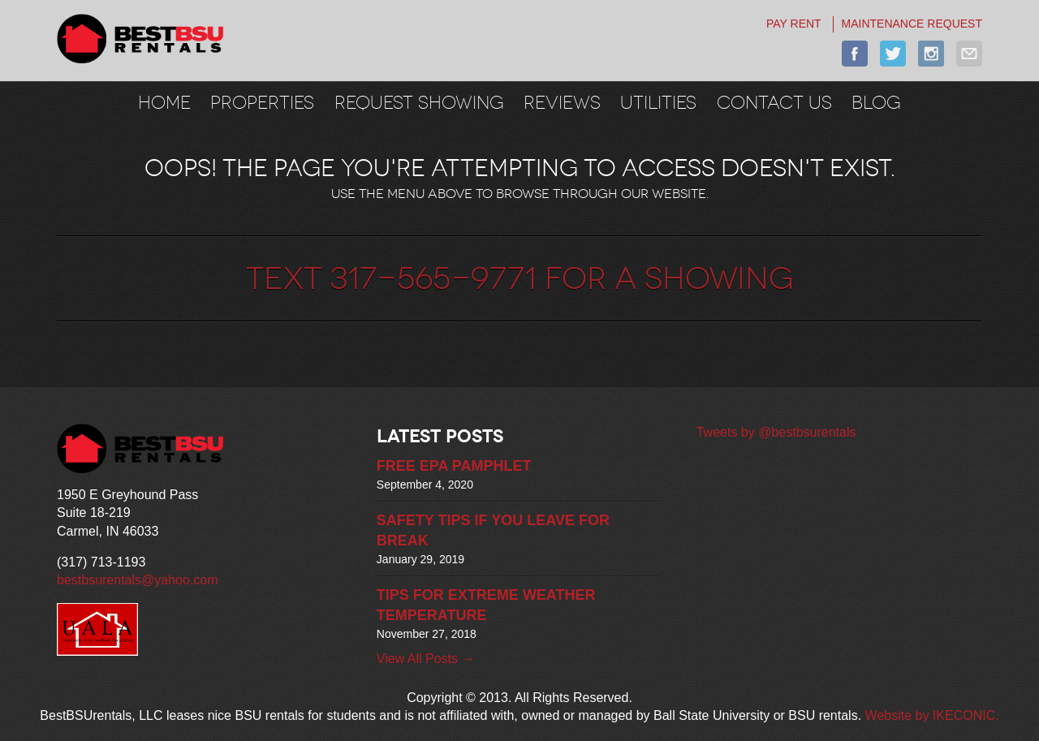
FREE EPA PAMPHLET (454, 466)
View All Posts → (426, 659)
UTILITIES (658, 102)
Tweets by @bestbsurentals (776, 432)
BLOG (876, 102)
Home (164, 102)
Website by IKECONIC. (932, 715)
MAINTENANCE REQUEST (912, 23)
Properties (262, 102)
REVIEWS (562, 102)
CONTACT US (774, 102)
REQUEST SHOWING (419, 102)
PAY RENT (793, 23)
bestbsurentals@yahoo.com (137, 580)
